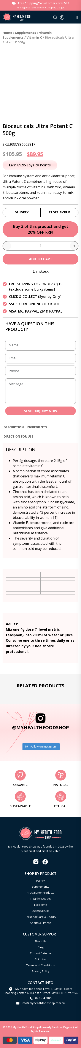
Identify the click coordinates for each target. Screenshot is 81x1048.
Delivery (22, 212)
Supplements (25, 32)
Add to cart (40, 259)
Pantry (40, 880)
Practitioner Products (40, 893)
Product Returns (40, 953)
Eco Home (40, 905)
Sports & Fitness (40, 923)
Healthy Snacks (40, 899)
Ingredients (37, 427)
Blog (40, 947)
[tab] (14, 429)
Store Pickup (59, 212)
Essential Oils (40, 911)
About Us (40, 941)
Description (14, 427)
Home (7, 32)
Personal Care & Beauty (40, 917)
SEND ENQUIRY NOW (40, 411)
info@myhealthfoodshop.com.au (43, 1003)
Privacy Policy (40, 971)
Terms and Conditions (40, 965)
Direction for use (18, 436)
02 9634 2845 (43, 998)
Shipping (40, 959)
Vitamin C (34, 37)
